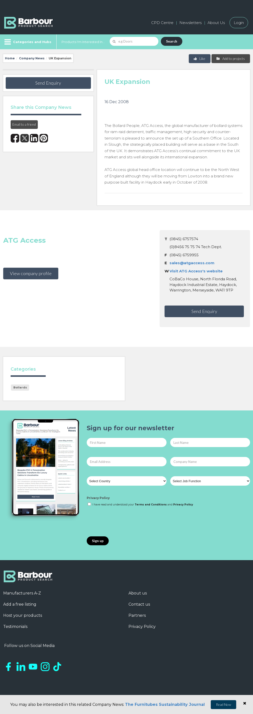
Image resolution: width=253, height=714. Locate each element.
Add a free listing (19, 604)
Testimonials (15, 626)
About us (137, 593)
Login (239, 22)
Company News (31, 58)
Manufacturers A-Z (22, 593)
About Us (216, 22)
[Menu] (27, 41)
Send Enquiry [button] (48, 83)
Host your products (22, 615)
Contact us (139, 604)
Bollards (20, 387)
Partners (137, 615)
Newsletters (190, 22)
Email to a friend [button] (24, 124)
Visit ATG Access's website (196, 271)
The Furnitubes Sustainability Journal (165, 704)
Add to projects (230, 58)
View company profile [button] (31, 273)
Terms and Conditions (151, 504)
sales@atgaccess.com (191, 263)
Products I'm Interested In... (83, 42)
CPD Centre (162, 22)
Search (171, 41)
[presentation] (124, 521)
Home (10, 58)
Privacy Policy (98, 498)
